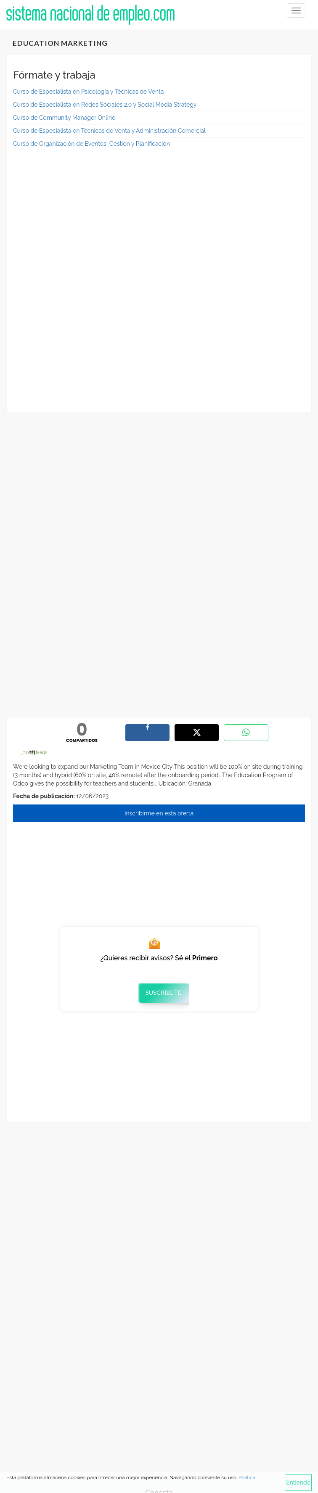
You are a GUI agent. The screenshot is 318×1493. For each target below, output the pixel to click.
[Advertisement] (159, 215)
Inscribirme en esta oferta (159, 813)
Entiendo (298, 1482)
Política (246, 1477)
